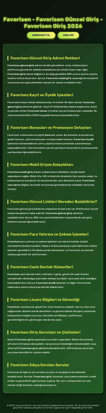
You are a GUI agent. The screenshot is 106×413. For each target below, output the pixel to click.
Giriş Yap (68, 35)
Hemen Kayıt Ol (41, 35)
